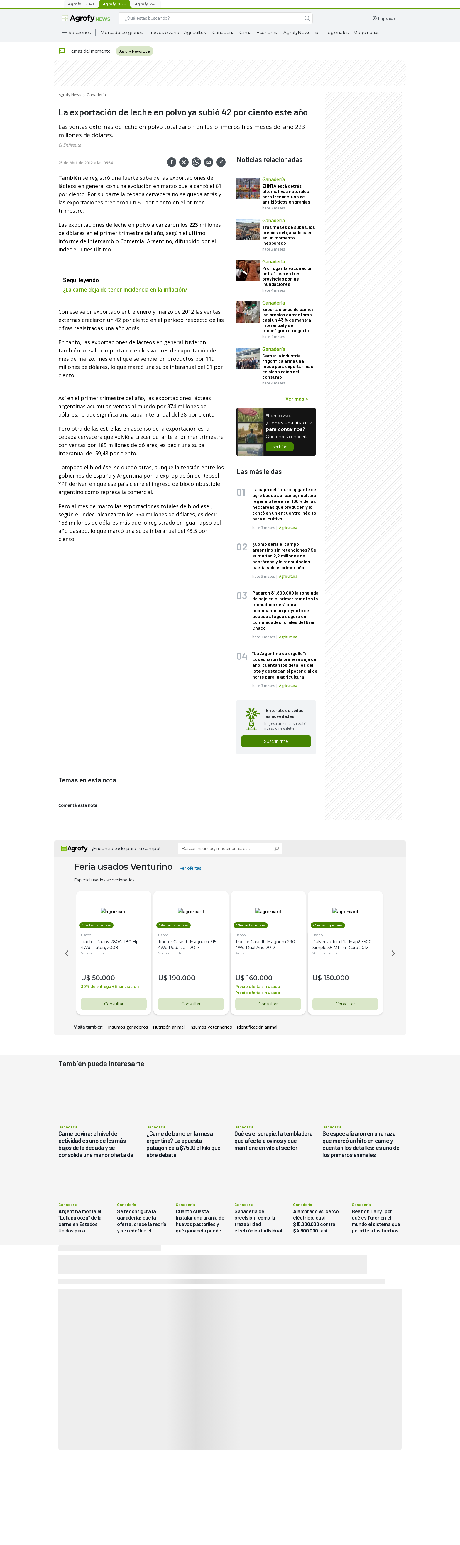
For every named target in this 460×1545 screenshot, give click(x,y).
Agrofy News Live (134, 51)
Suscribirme (276, 741)
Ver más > (296, 398)
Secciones (80, 32)
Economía (267, 32)
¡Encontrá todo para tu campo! (126, 848)
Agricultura (196, 32)
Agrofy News (70, 94)
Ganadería (223, 32)
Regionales (336, 32)
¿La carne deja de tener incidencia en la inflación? (125, 289)
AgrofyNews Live (301, 32)
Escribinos (279, 446)
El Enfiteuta (69, 145)
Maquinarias (366, 32)
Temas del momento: (84, 51)
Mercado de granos (121, 32)
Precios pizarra (163, 32)
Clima (245, 32)
